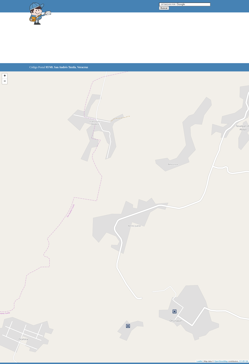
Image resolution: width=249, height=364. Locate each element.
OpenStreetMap (221, 361)
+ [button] (5, 76)
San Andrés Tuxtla (65, 67)
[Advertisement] (116, 38)
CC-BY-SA (243, 361)
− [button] (5, 81)
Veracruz (82, 67)
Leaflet (199, 361)
